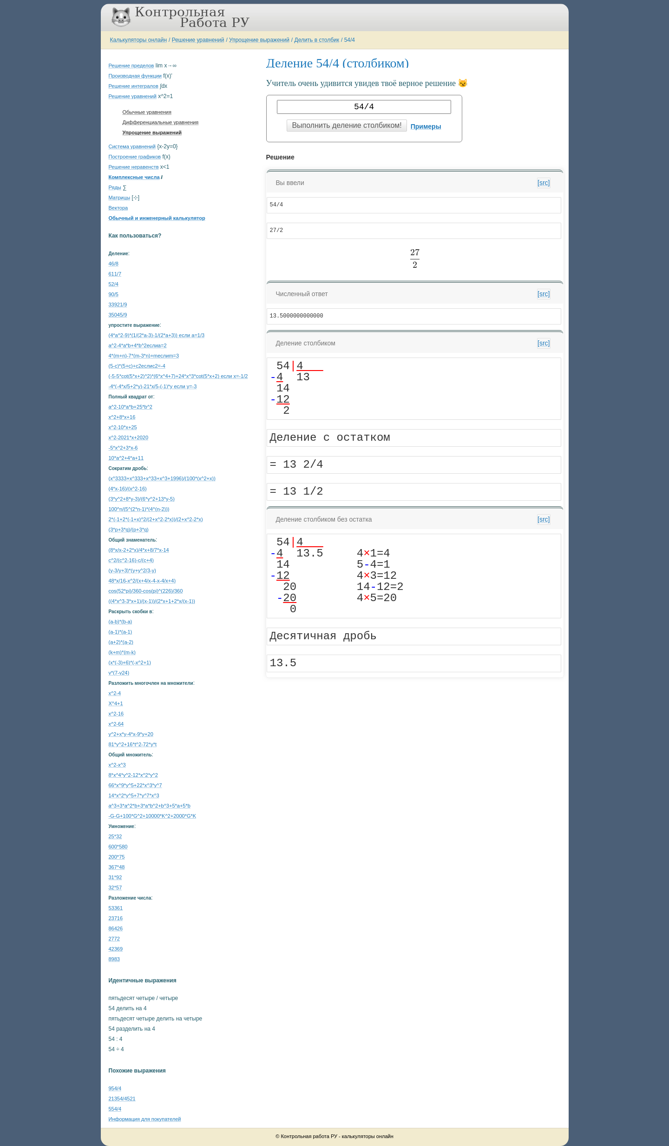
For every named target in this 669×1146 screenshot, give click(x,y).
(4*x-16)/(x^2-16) (128, 488)
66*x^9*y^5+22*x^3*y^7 (135, 785)
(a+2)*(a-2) (121, 642)
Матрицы (120, 197)
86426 (116, 928)
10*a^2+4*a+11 (126, 458)
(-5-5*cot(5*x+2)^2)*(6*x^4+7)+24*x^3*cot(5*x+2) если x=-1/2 (178, 376)
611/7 (115, 274)
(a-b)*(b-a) (120, 621)
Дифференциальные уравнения (161, 122)
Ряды (115, 187)
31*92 (115, 877)
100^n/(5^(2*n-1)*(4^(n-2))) (139, 509)
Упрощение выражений (259, 40)
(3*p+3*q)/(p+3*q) (129, 529)
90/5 (113, 294)
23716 (116, 918)
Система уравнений (132, 146)
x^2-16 (116, 713)
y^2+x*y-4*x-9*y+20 (131, 734)
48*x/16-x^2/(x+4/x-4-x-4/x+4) (142, 580)
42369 (116, 949)
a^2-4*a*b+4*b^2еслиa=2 (138, 345)
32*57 (115, 887)
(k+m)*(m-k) (122, 652)
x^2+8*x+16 (122, 417)
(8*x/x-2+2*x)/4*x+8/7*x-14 (139, 550)
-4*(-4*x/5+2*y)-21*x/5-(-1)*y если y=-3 (153, 386)
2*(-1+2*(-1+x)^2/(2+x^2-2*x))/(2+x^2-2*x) (156, 519)
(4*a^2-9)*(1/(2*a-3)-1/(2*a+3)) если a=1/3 (157, 335)
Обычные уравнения (147, 112)
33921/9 (118, 304)
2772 (114, 938)
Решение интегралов (133, 86)
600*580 (118, 846)
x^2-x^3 (117, 765)
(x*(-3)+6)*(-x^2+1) (130, 662)
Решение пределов (131, 65)
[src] (544, 182)
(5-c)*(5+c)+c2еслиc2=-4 (137, 366)
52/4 (113, 284)
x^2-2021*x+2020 (129, 437)
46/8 (113, 263)
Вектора (118, 208)
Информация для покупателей (145, 1119)
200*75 (117, 857)
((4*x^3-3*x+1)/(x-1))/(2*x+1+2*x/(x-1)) (152, 601)
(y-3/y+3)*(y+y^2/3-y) (132, 570)
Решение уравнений (198, 40)
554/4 (115, 1109)
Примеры (426, 126)
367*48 (117, 867)
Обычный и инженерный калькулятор (157, 218)
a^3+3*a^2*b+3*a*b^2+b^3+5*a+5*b (149, 805)
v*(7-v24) (119, 673)
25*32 (115, 836)
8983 (114, 959)
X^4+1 (116, 703)
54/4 (349, 40)
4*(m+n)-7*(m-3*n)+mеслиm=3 (144, 355)
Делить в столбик (317, 40)
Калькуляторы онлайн (138, 40)
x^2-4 (115, 693)
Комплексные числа (134, 177)
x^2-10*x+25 (123, 427)
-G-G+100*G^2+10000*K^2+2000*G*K (153, 816)
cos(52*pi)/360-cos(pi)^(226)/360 (146, 591)
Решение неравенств (134, 167)
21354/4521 (122, 1098)
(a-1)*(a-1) (120, 632)
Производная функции (135, 76)
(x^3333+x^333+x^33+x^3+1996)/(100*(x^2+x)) (162, 478)
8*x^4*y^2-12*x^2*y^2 (133, 775)
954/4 (115, 1088)
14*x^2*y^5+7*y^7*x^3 (134, 795)
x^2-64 (116, 724)
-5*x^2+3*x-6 (123, 447)
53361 (116, 908)
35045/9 (118, 315)
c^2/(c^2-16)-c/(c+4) (131, 560)
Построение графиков (135, 156)
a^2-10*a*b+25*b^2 (130, 407)
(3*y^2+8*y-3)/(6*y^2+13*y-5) (142, 499)
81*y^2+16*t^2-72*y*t (133, 744)
